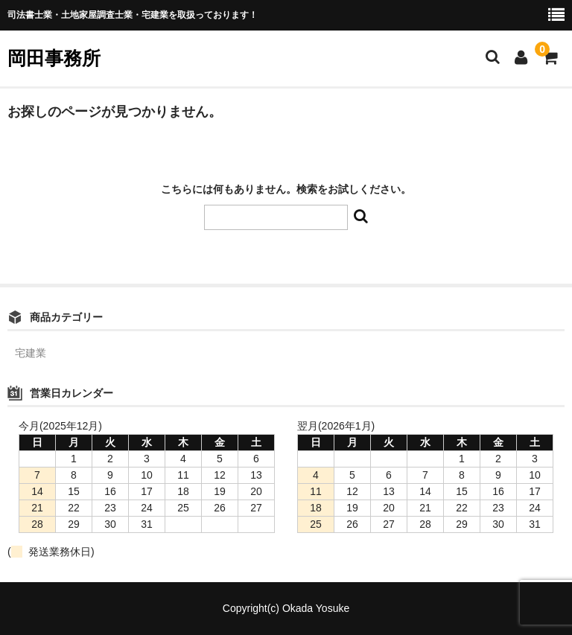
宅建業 (30, 353)
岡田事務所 (54, 58)
